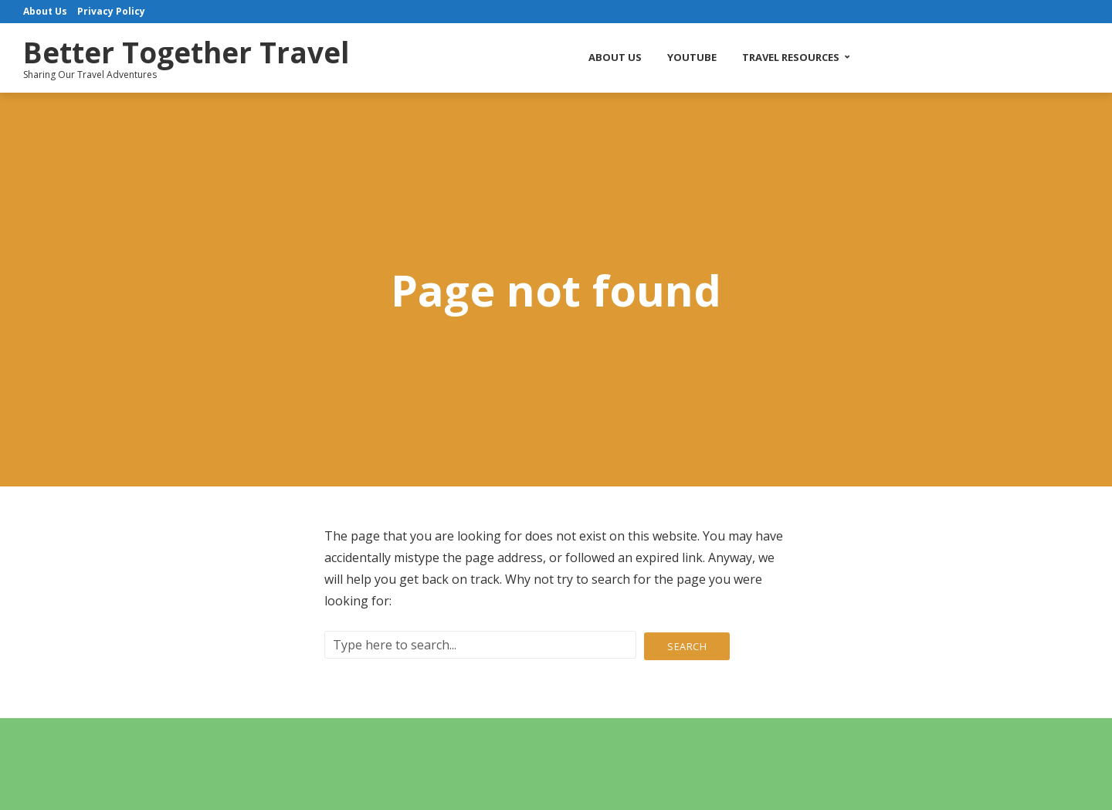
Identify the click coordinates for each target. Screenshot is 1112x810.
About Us (636, 57)
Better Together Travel (207, 51)
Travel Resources (812, 57)
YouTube (713, 57)
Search (687, 645)
